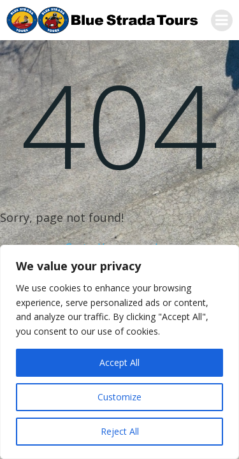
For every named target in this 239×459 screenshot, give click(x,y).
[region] (119, 352)
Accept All (119, 362)
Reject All (120, 431)
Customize (119, 397)
